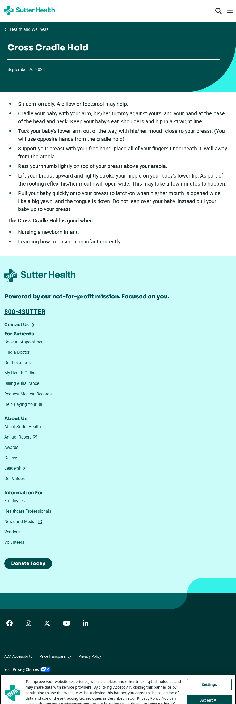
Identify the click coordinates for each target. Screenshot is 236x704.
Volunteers (14, 542)
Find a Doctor (17, 352)
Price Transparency (55, 656)
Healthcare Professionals (27, 511)
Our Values (14, 478)
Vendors (12, 532)
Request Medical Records (28, 394)
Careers (11, 458)
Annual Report (21, 437)
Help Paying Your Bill (23, 404)
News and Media (24, 521)
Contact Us (16, 324)
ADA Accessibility (18, 656)
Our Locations (17, 362)
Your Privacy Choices (27, 669)
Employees (14, 501)
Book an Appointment (24, 342)
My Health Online (20, 373)
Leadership (14, 468)
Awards (11, 447)
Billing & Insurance (21, 383)
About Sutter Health (22, 426)
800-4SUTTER (24, 311)
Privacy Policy (89, 656)
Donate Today (28, 563)
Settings (209, 691)
